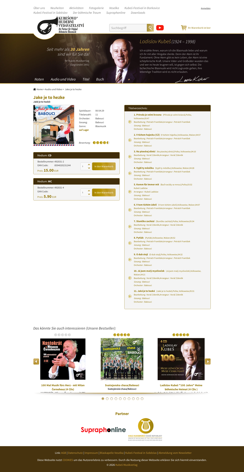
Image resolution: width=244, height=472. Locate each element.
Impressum (91, 453)
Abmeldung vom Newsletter (175, 453)
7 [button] (129, 399)
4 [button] (116, 399)
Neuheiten (57, 8)
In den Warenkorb (103, 166)
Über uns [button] (39, 8)
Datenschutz (75, 453)
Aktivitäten (76, 8)
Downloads (138, 12)
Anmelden (206, 8)
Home (40, 89)
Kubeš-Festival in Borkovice (142, 8)
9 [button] (138, 399)
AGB (63, 453)
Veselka (114, 8)
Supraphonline (115, 12)
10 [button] (142, 399)
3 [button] (112, 399)
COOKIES (68, 460)
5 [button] (120, 399)
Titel (85, 79)
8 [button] (133, 399)
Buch (100, 79)
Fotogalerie (96, 8)
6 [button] (125, 399)
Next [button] (208, 361)
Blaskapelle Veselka (111, 453)
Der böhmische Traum (87, 12)
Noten (39, 79)
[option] (62, 361)
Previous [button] (36, 361)
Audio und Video (63, 79)
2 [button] (107, 399)
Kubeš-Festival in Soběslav (50, 12)
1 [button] (103, 399)
